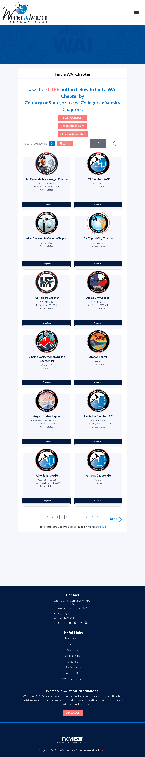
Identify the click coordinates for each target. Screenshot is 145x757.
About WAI (72, 673)
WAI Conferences (72, 679)
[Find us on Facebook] (58, 622)
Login (103, 526)
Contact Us (73, 712)
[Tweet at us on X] (64, 622)
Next (116, 519)
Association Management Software (72, 740)
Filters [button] (65, 143)
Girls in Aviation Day (72, 134)
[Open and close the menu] (95, 12)
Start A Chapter (72, 117)
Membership (72, 638)
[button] (52, 144)
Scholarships (72, 655)
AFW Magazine (72, 667)
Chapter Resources (72, 125)
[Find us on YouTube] (80, 622)
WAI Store (72, 650)
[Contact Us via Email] (86, 622)
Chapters (72, 661)
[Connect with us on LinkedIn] (69, 622)
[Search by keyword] (36, 143)
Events (72, 644)
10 (91, 517)
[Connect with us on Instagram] (75, 622)
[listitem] (46, 180)
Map (113, 143)
